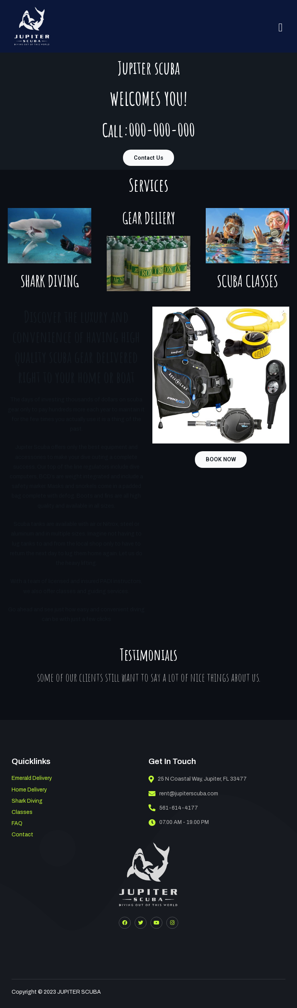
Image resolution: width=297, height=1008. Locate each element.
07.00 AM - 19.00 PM (178, 822)
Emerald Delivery (32, 778)
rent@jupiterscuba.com (183, 793)
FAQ (17, 823)
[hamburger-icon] (280, 27)
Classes (22, 812)
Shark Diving (27, 801)
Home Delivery (29, 790)
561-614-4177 (173, 807)
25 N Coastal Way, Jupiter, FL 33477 (197, 779)
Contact (22, 834)
